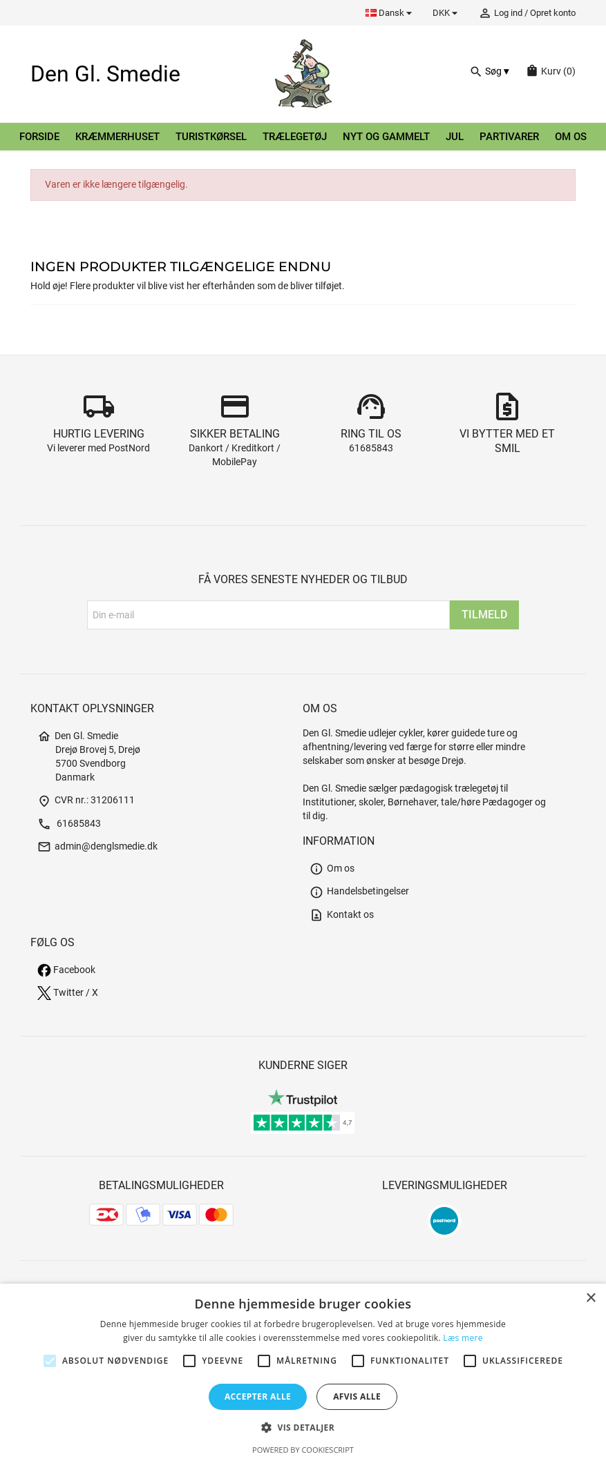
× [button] (590, 1298)
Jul (455, 136)
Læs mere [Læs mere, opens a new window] (462, 1338)
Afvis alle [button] (357, 1396)
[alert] (303, 1372)
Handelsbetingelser (359, 891)
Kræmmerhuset (117, 136)
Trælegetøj (295, 136)
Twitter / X (67, 993)
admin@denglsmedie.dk (97, 846)
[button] (303, 1427)
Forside (39, 136)
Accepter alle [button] (258, 1396)
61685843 (371, 448)
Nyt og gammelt (386, 136)
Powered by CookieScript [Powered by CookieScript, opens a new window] (303, 1449)
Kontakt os (342, 915)
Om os (571, 136)
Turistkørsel (211, 136)
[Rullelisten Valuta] (447, 13)
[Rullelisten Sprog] (391, 13)
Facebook (66, 970)
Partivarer (509, 136)
